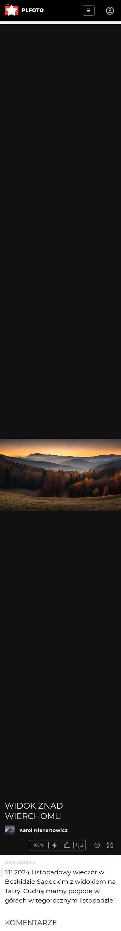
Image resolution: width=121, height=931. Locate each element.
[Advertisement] (60, 85)
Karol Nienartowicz (43, 830)
